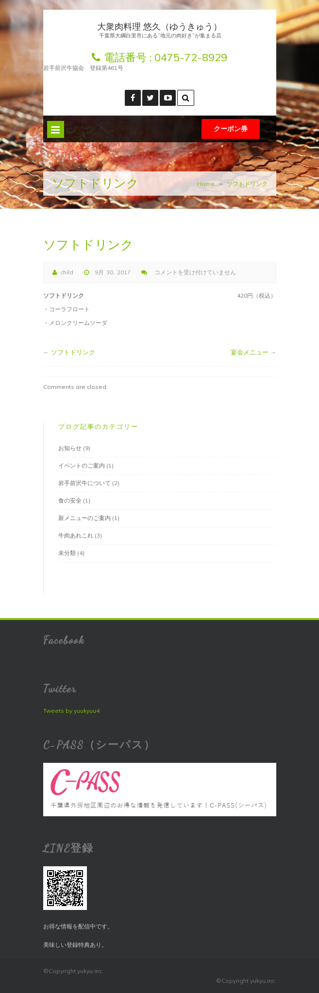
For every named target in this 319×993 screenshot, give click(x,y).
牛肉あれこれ (75, 535)
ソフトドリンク (73, 352)
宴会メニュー (250, 352)
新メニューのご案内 (84, 518)
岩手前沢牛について (84, 483)
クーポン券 (231, 128)
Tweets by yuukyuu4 (71, 710)
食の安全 (70, 500)
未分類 (67, 552)
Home (206, 183)
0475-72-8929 (190, 57)
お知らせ (70, 448)
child (66, 272)
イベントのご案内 (81, 465)
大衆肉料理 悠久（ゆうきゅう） (159, 26)
